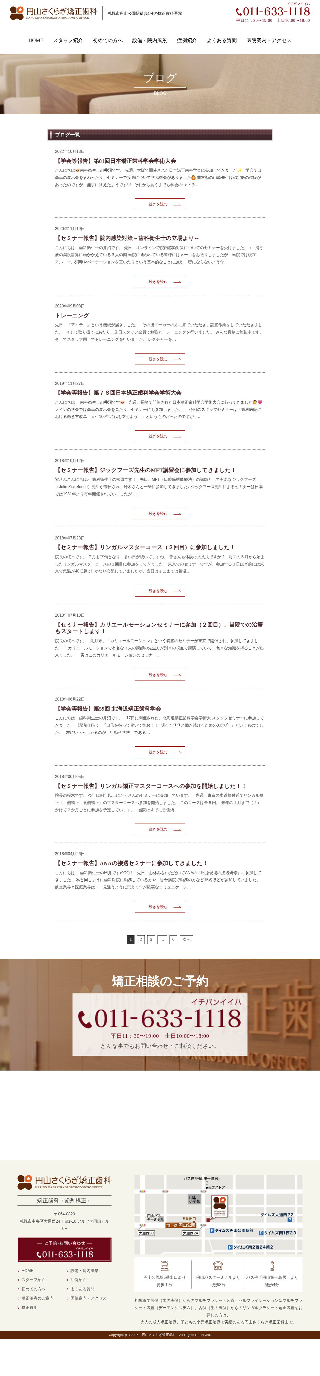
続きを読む (158, 206)
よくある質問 (222, 40)
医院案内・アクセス (269, 40)
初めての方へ (108, 40)
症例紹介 (187, 40)
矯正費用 (30, 1344)
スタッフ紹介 (68, 40)
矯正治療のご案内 (38, 1335)
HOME (35, 40)
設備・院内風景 (149, 40)
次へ (186, 976)
